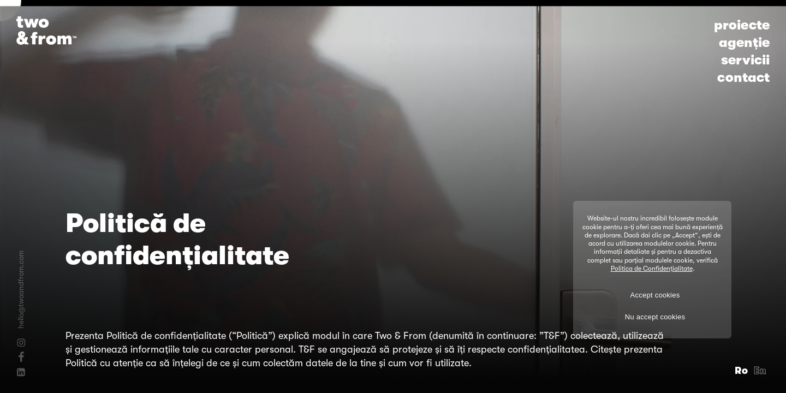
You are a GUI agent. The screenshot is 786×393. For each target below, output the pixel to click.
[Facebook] (21, 356)
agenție (744, 42)
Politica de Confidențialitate (652, 268)
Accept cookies (655, 295)
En (760, 370)
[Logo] (46, 30)
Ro (741, 370)
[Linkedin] (21, 372)
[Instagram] (21, 342)
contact (743, 77)
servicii (745, 60)
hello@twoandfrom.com (21, 290)
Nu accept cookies (655, 317)
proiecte (742, 25)
